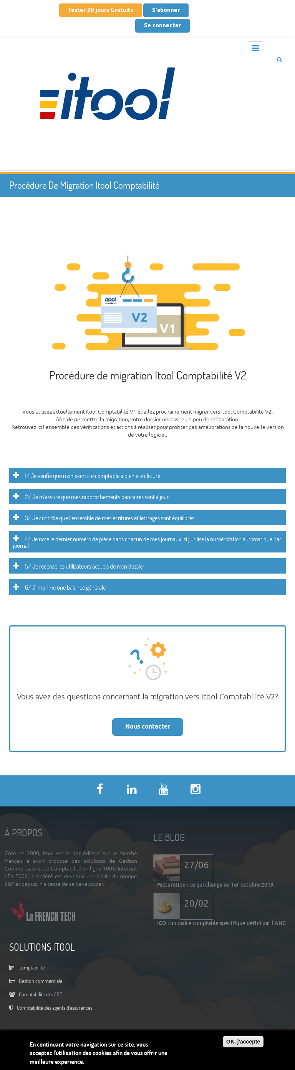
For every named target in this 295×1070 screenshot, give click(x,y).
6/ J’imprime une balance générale (65, 587)
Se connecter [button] (162, 26)
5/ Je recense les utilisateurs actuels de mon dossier (84, 566)
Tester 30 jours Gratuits (100, 10)
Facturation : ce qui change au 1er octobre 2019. (216, 886)
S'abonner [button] (166, 10)
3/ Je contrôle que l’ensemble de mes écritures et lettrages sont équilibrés (109, 518)
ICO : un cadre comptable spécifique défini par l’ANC (221, 924)
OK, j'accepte (243, 1042)
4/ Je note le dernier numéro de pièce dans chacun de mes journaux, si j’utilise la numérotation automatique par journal (147, 542)
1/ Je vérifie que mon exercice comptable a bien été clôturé (92, 476)
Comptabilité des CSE (40, 994)
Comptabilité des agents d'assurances (54, 1007)
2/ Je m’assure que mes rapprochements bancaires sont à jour (97, 497)
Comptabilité (31, 967)
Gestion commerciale (40, 981)
